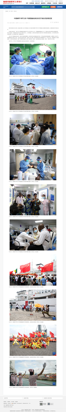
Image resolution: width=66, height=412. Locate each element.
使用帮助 (8, 401)
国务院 (33, 1)
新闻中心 (12, 11)
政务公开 (37, 3)
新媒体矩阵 (41, 401)
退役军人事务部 (37, 1)
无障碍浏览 (59, 6)
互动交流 (55, 3)
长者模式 (53, 6)
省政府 (42, 1)
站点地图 (16, 401)
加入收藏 (12, 401)
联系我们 (5, 401)
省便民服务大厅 (45, 6)
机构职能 (32, 3)
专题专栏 (60, 3)
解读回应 (43, 3)
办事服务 (49, 3)
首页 (27, 3)
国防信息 (15, 11)
